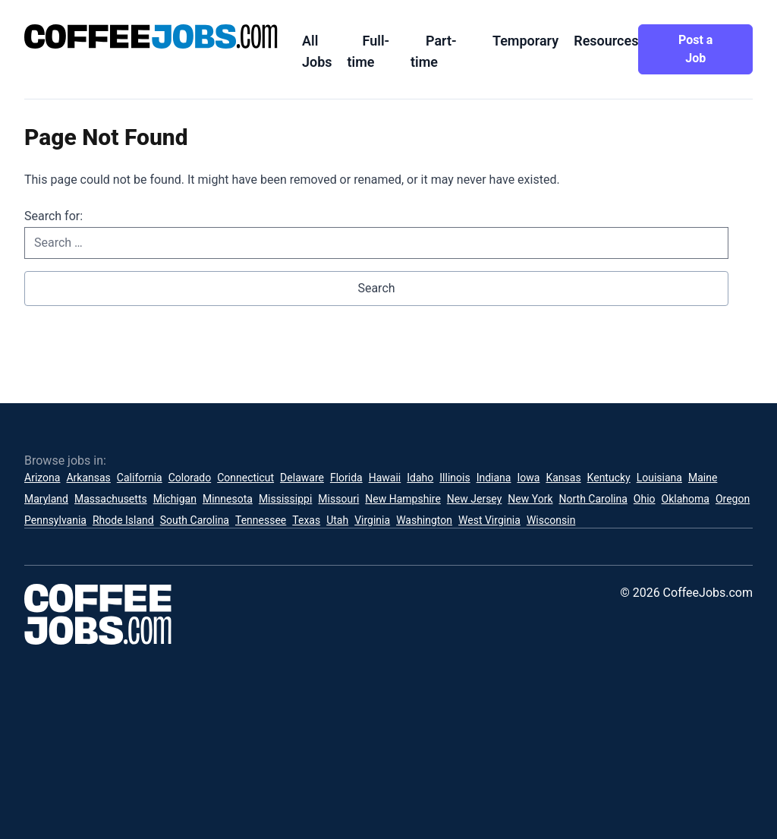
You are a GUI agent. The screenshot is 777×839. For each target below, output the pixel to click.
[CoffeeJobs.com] (151, 36)
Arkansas (88, 478)
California (139, 478)
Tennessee (260, 520)
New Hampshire (403, 499)
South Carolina (194, 520)
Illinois (454, 478)
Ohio (645, 499)
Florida (346, 478)
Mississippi (285, 499)
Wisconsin (551, 520)
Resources (606, 41)
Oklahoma (685, 499)
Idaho (420, 478)
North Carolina (593, 499)
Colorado (189, 478)
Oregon (733, 499)
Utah (337, 520)
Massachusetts (110, 499)
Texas (306, 520)
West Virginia (489, 520)
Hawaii (385, 478)
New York (530, 499)
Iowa (528, 478)
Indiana (494, 478)
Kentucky (609, 478)
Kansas (563, 478)
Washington (424, 520)
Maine (702, 478)
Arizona (42, 478)
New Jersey (474, 499)
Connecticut (245, 478)
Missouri (338, 499)
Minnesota (228, 499)
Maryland (46, 499)
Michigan (175, 499)
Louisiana (659, 478)
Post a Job (695, 49)
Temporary (525, 41)
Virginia (372, 520)
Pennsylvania (55, 520)
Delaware (302, 478)
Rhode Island (123, 520)
